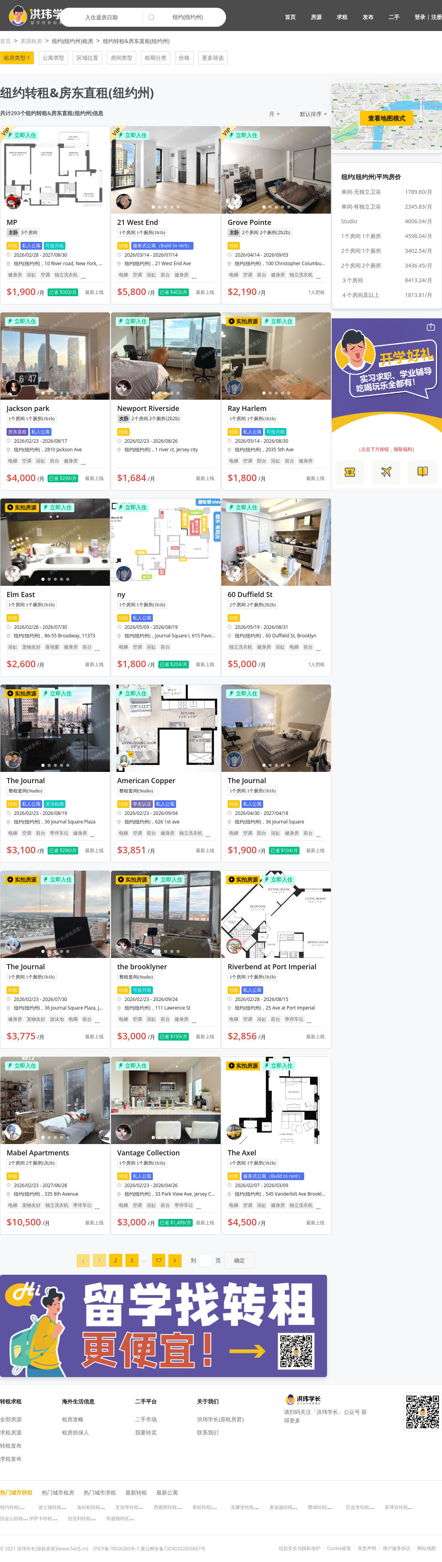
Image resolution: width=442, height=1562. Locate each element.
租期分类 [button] (155, 57)
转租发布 (11, 1445)
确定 (239, 1260)
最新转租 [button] (136, 1492)
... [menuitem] (144, 1259)
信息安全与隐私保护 (299, 1548)
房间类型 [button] (121, 57)
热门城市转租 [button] (16, 1492)
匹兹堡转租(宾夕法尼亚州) (373, 1507)
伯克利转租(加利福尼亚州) (95, 1518)
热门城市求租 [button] (100, 1492)
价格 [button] (184, 57)
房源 (316, 17)
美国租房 (31, 41)
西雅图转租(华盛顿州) (176, 1507)
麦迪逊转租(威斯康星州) (294, 1507)
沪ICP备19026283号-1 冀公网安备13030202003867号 (149, 1548)
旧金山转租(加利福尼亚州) (27, 1518)
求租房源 (11, 1432)
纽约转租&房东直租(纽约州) (136, 41)
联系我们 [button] (208, 1432)
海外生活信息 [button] (78, 1401)
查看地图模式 (386, 118)
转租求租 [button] (11, 1401)
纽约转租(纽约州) (17, 1507)
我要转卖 (146, 1432)
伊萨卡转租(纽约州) (49, 1518)
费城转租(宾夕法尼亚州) (332, 1507)
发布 (368, 17)
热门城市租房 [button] (58, 1492)
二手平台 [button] (146, 1401)
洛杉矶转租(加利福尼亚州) (104, 1507)
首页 (290, 17)
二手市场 (146, 1419)
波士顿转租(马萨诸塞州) (62, 1507)
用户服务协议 (397, 1548)
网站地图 (426, 1548)
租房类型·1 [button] (17, 57)
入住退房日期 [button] (101, 17)
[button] (38, 16)
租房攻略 (73, 1419)
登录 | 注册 (428, 17)
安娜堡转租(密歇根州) (253, 1507)
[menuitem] (83, 1260)
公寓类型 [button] (53, 57)
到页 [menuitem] (223, 1260)
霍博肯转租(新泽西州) (407, 1507)
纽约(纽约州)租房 (72, 41)
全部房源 (11, 1419)
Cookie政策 (339, 1548)
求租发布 (11, 1458)
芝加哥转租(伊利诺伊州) (139, 1507)
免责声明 (367, 1548)
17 (159, 1260)
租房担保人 (75, 1432)
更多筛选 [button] (213, 57)
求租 (342, 17)
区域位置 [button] (87, 57)
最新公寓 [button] (167, 1492)
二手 (394, 17)
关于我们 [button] (208, 1401)
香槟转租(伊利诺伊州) (214, 1507)
